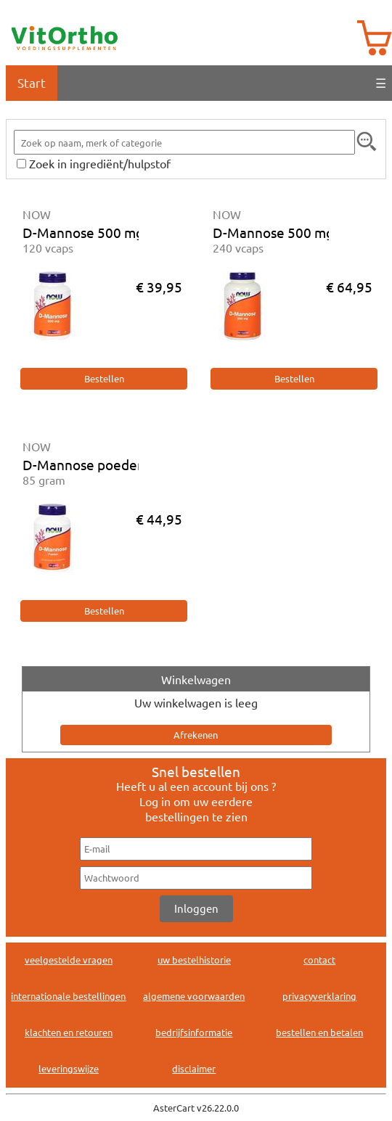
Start (31, 82)
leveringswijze (68, 1068)
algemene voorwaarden (194, 996)
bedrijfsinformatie (193, 1032)
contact (319, 959)
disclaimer (194, 1068)
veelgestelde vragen (69, 959)
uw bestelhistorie (194, 959)
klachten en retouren (69, 1032)
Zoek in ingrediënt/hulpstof (100, 163)
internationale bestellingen (68, 996)
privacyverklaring (319, 996)
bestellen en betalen (319, 1032)
